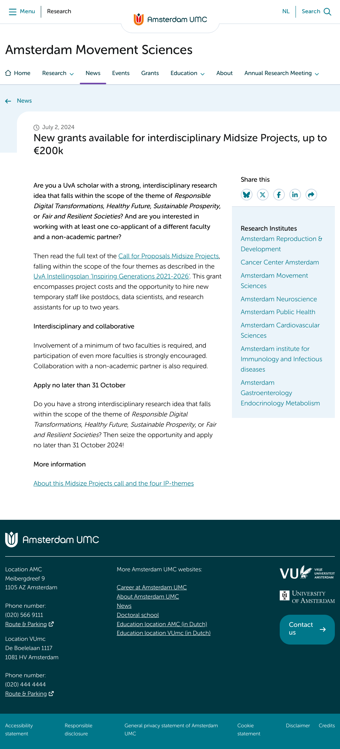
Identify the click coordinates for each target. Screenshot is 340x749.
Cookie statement (248, 730)
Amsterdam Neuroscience (279, 300)
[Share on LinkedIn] (295, 194)
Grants (150, 74)
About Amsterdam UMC (148, 597)
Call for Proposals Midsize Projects (168, 256)
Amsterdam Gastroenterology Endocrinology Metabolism (280, 393)
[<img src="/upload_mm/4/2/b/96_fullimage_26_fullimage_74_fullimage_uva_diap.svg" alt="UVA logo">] (307, 596)
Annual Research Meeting (278, 74)
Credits (327, 726)
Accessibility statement (19, 730)
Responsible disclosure (78, 730)
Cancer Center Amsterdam (280, 263)
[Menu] (20, 12)
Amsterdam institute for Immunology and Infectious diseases (281, 359)
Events (120, 74)
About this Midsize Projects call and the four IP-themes (113, 484)
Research (54, 74)
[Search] (318, 12)
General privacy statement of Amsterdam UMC (171, 730)
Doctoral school (138, 615)
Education (184, 74)
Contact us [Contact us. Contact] (301, 629)
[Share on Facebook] (279, 194)
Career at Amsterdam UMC (152, 588)
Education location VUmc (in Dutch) (164, 633)
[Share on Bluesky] (247, 194)
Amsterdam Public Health (278, 312)
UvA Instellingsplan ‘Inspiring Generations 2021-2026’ (111, 277)
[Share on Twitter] (263, 194)
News (93, 74)
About (224, 74)
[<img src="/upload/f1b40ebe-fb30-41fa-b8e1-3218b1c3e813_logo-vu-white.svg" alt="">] (307, 572)
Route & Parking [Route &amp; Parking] (26, 625)
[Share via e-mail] (311, 194)
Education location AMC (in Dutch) (162, 625)
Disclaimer (298, 726)
